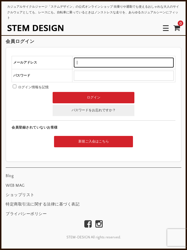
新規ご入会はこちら (93, 141)
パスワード (21, 75)
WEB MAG (15, 185)
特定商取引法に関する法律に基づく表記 (42, 204)
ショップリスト (20, 195)
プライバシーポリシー (26, 214)
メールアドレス (25, 62)
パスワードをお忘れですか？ (94, 110)
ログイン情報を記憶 (31, 87)
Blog (10, 176)
